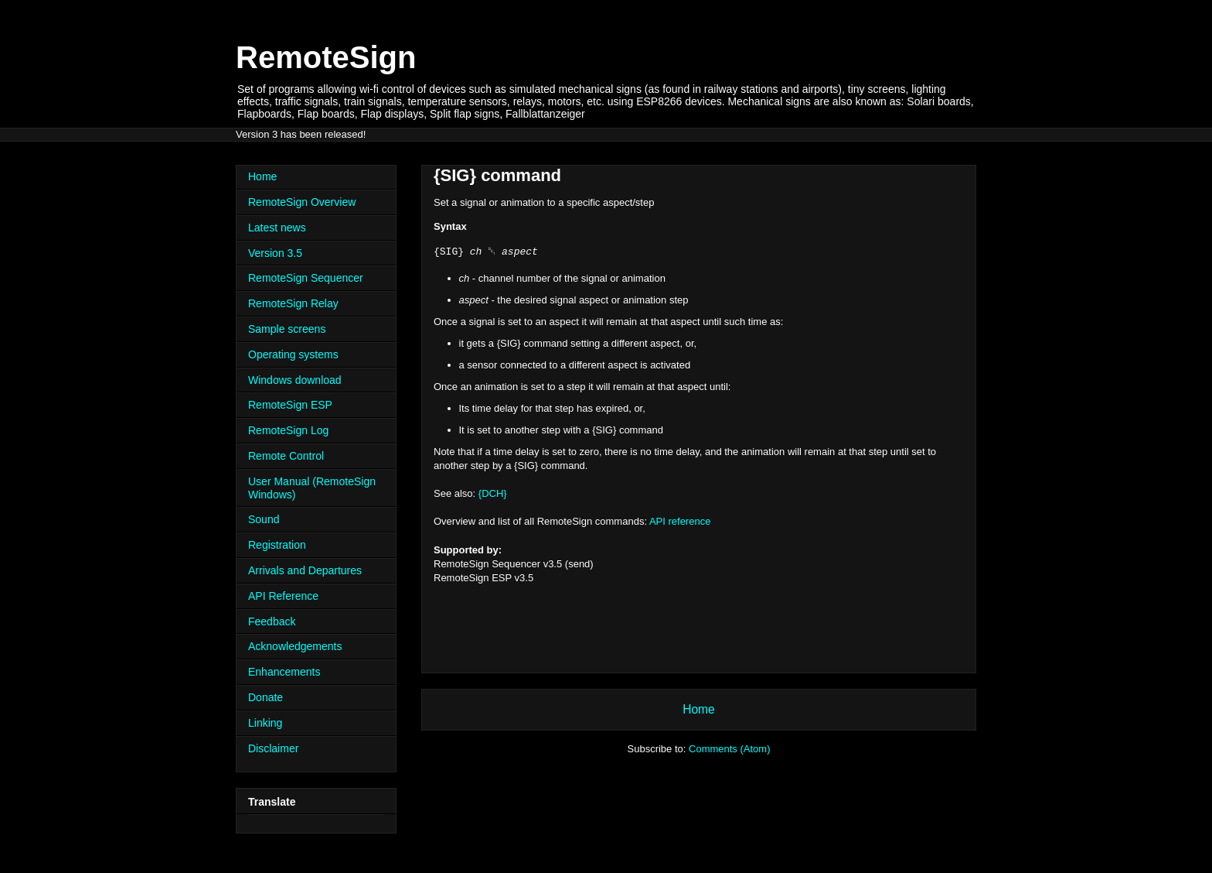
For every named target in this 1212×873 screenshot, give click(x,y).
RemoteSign (326, 57)
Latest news (277, 227)
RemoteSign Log (288, 430)
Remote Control (286, 456)
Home (699, 709)
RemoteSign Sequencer (305, 278)
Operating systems (293, 354)
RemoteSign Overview (302, 202)
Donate (265, 697)
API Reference (283, 596)
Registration (277, 545)
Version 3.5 (275, 253)
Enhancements (284, 672)
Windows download (295, 380)
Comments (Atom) (729, 749)
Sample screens (286, 329)
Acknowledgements (295, 646)
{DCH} (492, 493)
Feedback (271, 621)
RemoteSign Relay (293, 303)
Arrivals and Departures (305, 570)
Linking (265, 723)
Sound (263, 519)
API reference (680, 521)
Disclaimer (273, 748)
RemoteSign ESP (290, 405)
